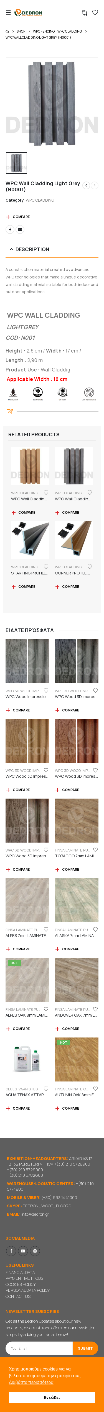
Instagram (35, 1251)
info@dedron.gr (35, 1214)
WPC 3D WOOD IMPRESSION (30, 690)
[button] (10, 12)
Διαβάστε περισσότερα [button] (31, 1382)
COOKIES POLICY (20, 1284)
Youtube (23, 1251)
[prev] (86, 185)
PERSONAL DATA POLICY (28, 1290)
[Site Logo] (28, 12)
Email (20, 229)
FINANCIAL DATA (20, 1272)
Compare (21, 216)
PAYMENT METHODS (24, 1278)
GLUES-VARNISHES (22, 1089)
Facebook (10, 229)
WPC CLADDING (40, 200)
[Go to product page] (30, 466)
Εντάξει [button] (52, 1397)
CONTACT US (18, 1296)
